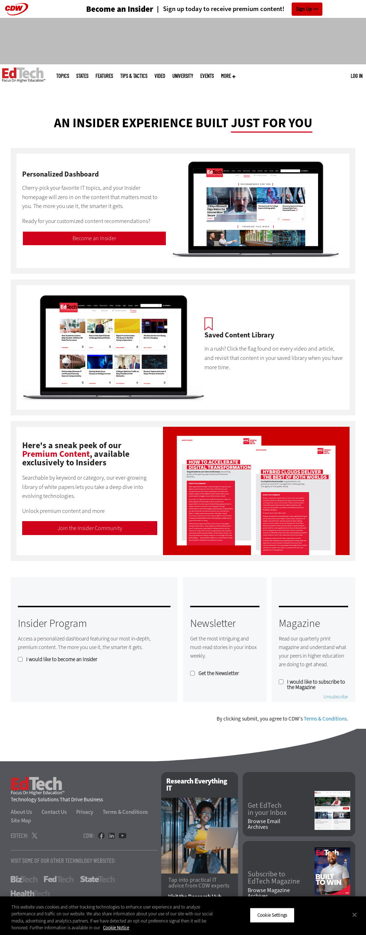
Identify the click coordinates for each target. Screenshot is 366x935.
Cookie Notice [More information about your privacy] (116, 928)
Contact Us (54, 812)
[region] (183, 915)
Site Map (21, 820)
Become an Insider (94, 238)
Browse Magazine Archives (269, 893)
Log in (356, 76)
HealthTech (30, 893)
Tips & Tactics (133, 76)
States (82, 76)
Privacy (84, 812)
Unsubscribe (335, 696)
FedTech (59, 879)
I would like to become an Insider (61, 659)
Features (104, 76)
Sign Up (304, 9)
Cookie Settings (272, 915)
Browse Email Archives (264, 824)
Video (159, 76)
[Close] (354, 914)
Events (207, 76)
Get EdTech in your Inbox (267, 809)
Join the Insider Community (90, 528)
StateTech (97, 879)
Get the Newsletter (218, 673)
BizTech (24, 879)
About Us (21, 812)
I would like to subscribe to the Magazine (316, 684)
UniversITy (182, 76)
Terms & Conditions (325, 718)
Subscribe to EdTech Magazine (274, 878)
